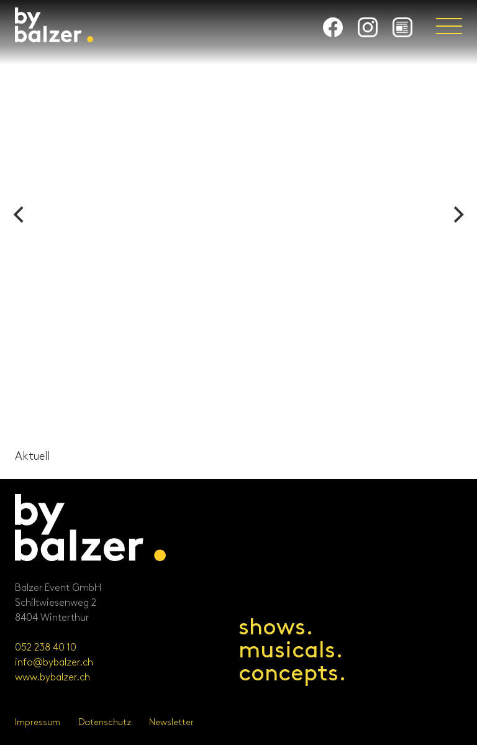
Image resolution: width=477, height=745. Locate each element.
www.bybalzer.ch (52, 677)
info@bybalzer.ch (54, 662)
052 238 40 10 (45, 647)
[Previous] (20, 215)
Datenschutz (104, 722)
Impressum (37, 722)
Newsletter (171, 722)
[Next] (457, 215)
